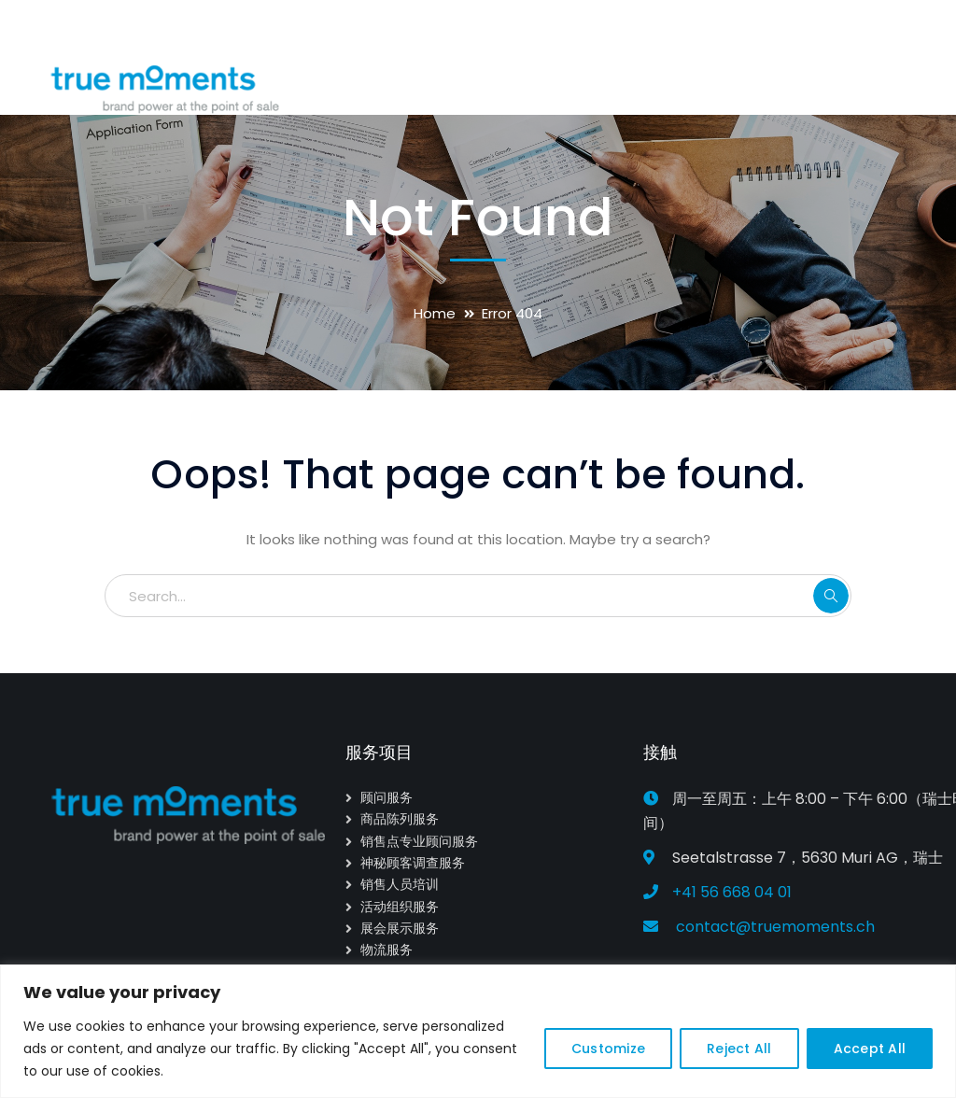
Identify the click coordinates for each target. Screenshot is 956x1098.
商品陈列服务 (399, 818)
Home (435, 313)
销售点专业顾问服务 (419, 841)
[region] (478, 1031)
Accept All (870, 1048)
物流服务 (386, 949)
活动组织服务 (399, 906)
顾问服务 (386, 797)
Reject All (739, 1048)
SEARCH (831, 595)
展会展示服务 (399, 928)
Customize (608, 1048)
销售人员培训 (399, 884)
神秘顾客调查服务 (412, 862)
